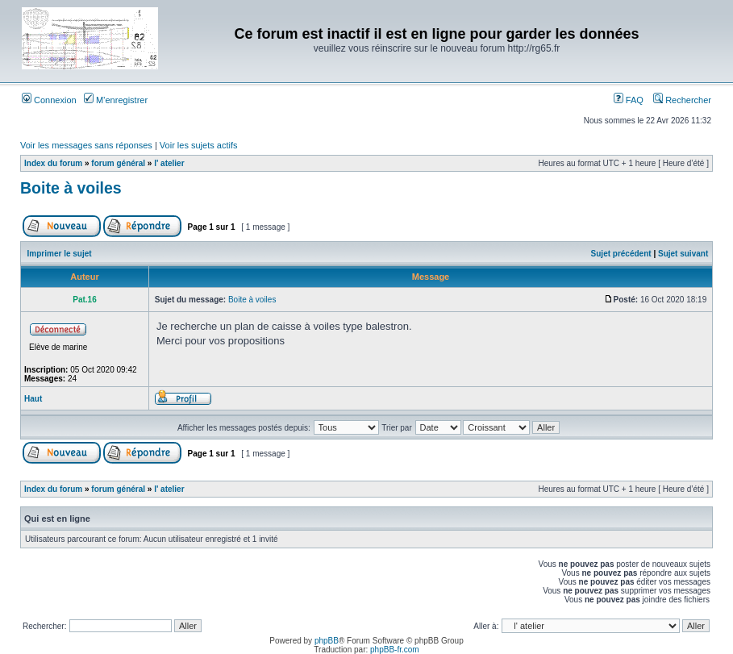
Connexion (49, 100)
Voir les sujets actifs (199, 145)
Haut (33, 398)
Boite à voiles (71, 188)
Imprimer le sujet (59, 253)
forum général (118, 163)
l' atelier (169, 163)
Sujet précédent (621, 253)
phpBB (326, 640)
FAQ (628, 100)
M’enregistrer (116, 100)
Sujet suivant (683, 253)
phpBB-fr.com (394, 649)
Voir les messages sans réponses (86, 145)
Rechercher (682, 100)
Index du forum (53, 163)
